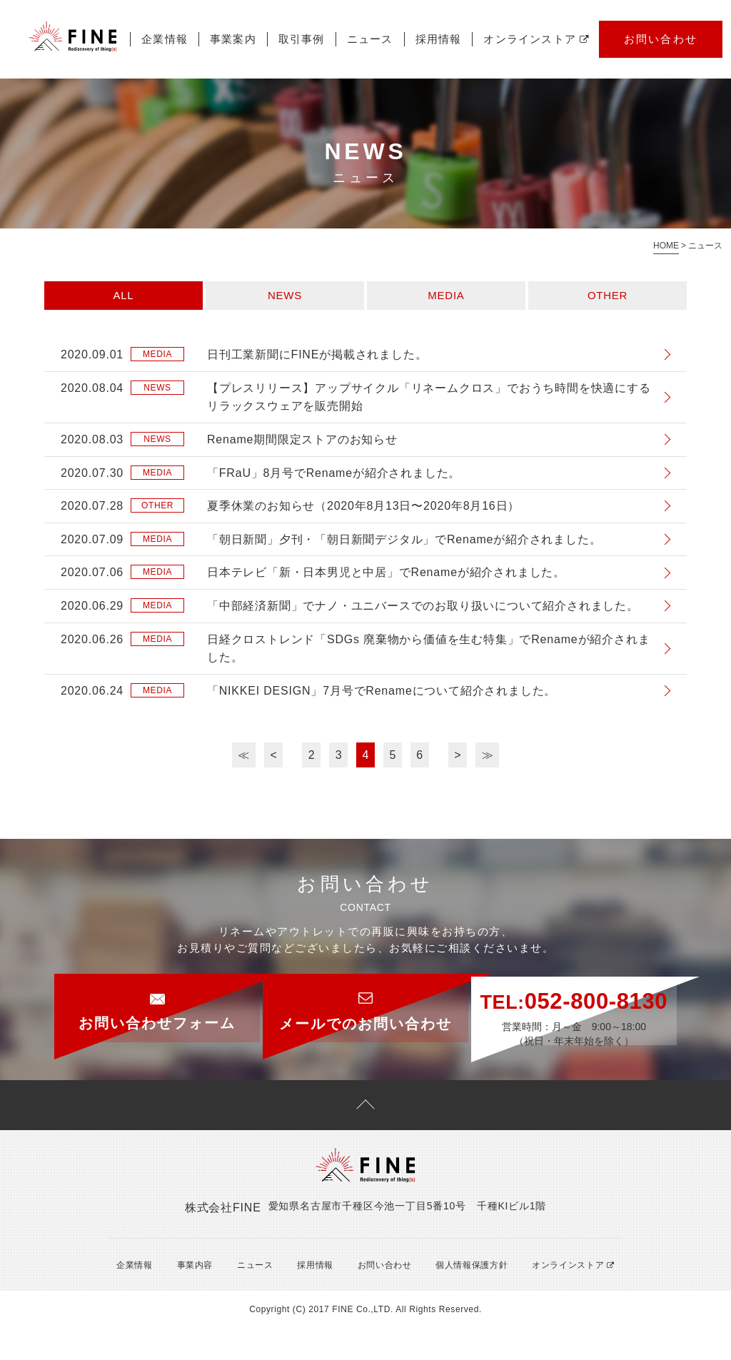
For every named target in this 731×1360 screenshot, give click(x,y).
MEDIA (446, 295)
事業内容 (188, 1296)
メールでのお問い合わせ (365, 1003)
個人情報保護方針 (460, 1296)
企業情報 (164, 39)
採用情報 (438, 39)
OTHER (607, 295)
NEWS (285, 295)
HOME (666, 246)
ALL (124, 295)
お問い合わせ (661, 39)
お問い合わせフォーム (122, 1002)
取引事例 (301, 39)
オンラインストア (536, 39)
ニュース (370, 39)
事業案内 (233, 39)
